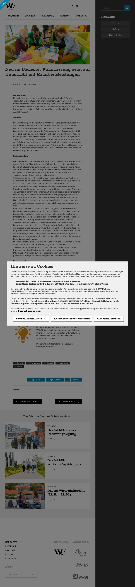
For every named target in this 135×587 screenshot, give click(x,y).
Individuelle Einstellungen (29, 319)
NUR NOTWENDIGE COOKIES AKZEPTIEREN (72, 319)
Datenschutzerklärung (29, 311)
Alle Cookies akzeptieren (109, 319)
